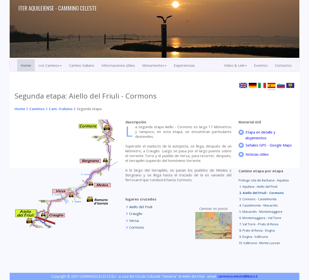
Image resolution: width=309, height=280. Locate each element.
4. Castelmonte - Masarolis (258, 205)
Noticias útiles (257, 154)
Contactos (283, 65)
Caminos (37, 108)
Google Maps (281, 145)
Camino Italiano (81, 65)
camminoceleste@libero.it (238, 276)
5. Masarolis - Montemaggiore (260, 211)
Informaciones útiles (118, 65)
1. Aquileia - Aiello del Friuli (258, 186)
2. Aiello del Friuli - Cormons (261, 193)
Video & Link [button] (235, 65)
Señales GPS (256, 145)
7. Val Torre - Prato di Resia (258, 224)
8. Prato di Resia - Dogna (257, 230)
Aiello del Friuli (140, 206)
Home (26, 65)
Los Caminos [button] (50, 65)
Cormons (136, 227)
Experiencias (184, 65)
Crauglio (135, 213)
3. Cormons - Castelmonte (258, 199)
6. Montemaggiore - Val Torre (260, 218)
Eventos (261, 65)
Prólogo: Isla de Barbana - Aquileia (264, 180)
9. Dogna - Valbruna (253, 236)
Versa (134, 220)
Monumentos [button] (154, 65)
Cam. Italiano (61, 108)
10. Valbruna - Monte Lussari (259, 243)
